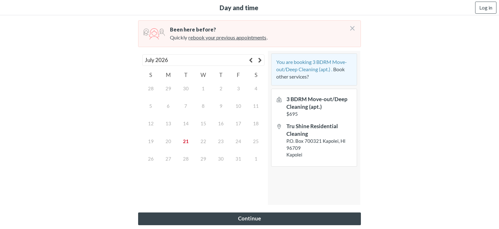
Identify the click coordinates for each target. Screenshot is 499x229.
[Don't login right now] (350, 26)
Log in (485, 7)
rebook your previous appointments (227, 37)
